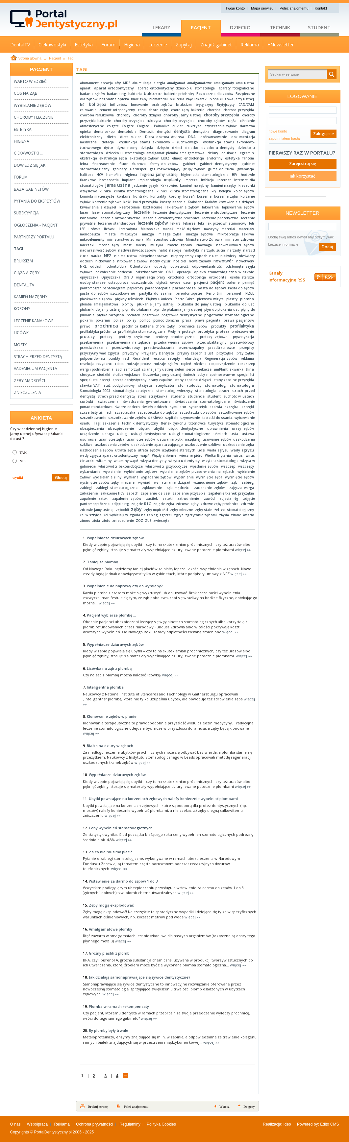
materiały (246, 229)
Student (319, 27)
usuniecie (88, 439)
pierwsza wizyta (210, 299)
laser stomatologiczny (111, 212)
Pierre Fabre (184, 299)
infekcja (207, 180)
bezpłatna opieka (114, 99)
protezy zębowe (213, 336)
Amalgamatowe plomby (110, 929)
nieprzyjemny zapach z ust (194, 256)
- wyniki (17, 477)
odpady (160, 266)
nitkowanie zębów (132, 261)
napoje (175, 250)
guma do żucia (221, 169)
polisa (118, 320)
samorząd (132, 369)
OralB (128, 277)
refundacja (192, 358)
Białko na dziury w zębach (110, 745)
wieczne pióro (190, 455)
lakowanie (210, 207)
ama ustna (245, 83)
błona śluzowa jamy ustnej (232, 99)
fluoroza (139, 163)
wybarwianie (90, 471)
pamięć (248, 282)
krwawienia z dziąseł (236, 202)
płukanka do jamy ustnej (199, 304)
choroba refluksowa (97, 115)
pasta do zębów (212, 288)
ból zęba (97, 104)
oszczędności (142, 282)
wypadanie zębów (156, 477)
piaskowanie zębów (96, 299)
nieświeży (228, 256)
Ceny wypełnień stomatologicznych (121, 827)
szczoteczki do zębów (198, 412)
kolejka (225, 191)
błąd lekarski (197, 99)
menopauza (90, 234)
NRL (83, 266)
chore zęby (158, 110)
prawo (85, 326)
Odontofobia (140, 266)
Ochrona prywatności (94, 1124)
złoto (106, 520)
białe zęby (139, 99)
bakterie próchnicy (179, 93)
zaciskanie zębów (209, 487)
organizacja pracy (150, 277)
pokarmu (103, 320)
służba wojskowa (126, 374)
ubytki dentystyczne (185, 428)
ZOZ (139, 520)
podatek (133, 315)
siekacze (204, 369)
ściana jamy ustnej (157, 369)
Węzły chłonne (164, 455)
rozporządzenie (222, 363)
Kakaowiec (169, 185)
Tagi (71, 58)
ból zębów (118, 104)
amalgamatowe (199, 83)
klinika (105, 191)
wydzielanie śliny (107, 477)
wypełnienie (184, 477)
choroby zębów (211, 120)
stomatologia (242, 385)
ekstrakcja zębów (144, 158)
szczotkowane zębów (236, 412)
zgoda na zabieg (143, 515)
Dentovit (146, 131)
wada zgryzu (217, 450)
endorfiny (214, 158)
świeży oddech (154, 406)
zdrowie (247, 503)
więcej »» (243, 549)
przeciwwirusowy (126, 347)
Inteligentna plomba (105, 687)
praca (186, 320)
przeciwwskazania (159, 347)
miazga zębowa (199, 234)
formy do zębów (164, 163)
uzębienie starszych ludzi (183, 450)
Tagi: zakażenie (106, 423)
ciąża (232, 120)
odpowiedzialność (207, 266)
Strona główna (29, 58)
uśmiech (220, 433)
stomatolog (215, 385)
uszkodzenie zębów (96, 450)
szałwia (216, 406)
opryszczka (89, 277)
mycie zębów (179, 244)
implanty (172, 179)
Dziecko (240, 27)
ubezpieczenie (121, 428)
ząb (234, 482)
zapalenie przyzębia (189, 493)
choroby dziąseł (147, 115)
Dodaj (327, 247)
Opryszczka (110, 277)
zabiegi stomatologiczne (116, 487)
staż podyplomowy (119, 385)
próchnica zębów (193, 326)
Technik (280, 27)
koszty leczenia (173, 202)
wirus (238, 455)
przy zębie (245, 353)
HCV (100, 174)
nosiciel (179, 261)
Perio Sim (214, 293)
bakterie (153, 93)
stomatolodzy (189, 385)
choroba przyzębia (238, 110)
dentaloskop (104, 131)
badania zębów (92, 93)
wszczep (228, 466)
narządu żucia (213, 250)
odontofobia (116, 266)
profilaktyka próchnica (98, 331)
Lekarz (161, 27)
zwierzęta (161, 520)
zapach (132, 493)
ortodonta (218, 277)
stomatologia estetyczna (133, 390)
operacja (184, 272)
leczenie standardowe (116, 223)
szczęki (247, 406)
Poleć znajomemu (294, 8)
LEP (82, 229)
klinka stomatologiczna (189, 191)
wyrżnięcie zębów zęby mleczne (107, 482)
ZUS (148, 520)
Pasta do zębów (241, 288)
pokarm (86, 320)
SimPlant (220, 369)
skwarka (236, 369)
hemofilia (113, 174)
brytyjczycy (204, 104)
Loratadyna (128, 229)
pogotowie (150, 315)
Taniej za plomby (102, 561)
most (127, 245)
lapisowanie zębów (238, 207)
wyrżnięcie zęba (209, 477)
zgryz (178, 515)
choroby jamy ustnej (182, 114)
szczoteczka (125, 412)
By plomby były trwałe (108, 1030)
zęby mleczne (181, 509)
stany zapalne (160, 379)
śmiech (189, 374)
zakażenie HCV (112, 493)
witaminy (104, 460)
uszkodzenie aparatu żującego (157, 444)
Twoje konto (235, 8)
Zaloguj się (323, 133)
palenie (233, 282)
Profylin (174, 331)
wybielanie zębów (140, 471)
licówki (109, 229)
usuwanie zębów (217, 439)
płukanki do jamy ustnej (100, 309)
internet (224, 180)
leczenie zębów (153, 223)
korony (175, 196)
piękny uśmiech (129, 298)
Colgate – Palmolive (153, 126)
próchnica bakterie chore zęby (148, 326)
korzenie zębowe (106, 202)
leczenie (142, 212)
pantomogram (114, 288)
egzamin (247, 153)
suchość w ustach (238, 396)
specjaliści (245, 374)
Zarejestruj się (302, 163)
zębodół (122, 509)
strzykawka (158, 396)
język (153, 185)
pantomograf (90, 288)
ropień (186, 363)
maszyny (211, 229)
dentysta (182, 131)
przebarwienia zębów (173, 342)
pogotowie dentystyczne (182, 315)
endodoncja (194, 158)
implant (128, 180)
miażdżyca (128, 234)
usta (234, 433)
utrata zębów (149, 450)
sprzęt (105, 379)
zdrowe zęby (187, 503)
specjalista (89, 379)
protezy (87, 336)
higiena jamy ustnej (159, 174)
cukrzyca (194, 126)
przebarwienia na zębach (128, 342)
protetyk (188, 331)
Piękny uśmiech (159, 299)
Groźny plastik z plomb (109, 953)
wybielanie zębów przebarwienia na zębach (197, 471)
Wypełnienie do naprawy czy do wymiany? (125, 585)
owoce (175, 282)
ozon (187, 282)
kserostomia (129, 207)
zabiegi (86, 487)
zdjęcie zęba (163, 503)
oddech (96, 266)
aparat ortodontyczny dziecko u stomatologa (175, 88)
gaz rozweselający (165, 169)
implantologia (149, 180)
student (214, 396)
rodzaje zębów (166, 363)
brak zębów (162, 104)
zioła (96, 520)
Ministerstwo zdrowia (164, 239)
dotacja (108, 142)
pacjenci (201, 282)
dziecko (191, 147)
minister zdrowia (239, 239)
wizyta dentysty (153, 460)
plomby (127, 304)
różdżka (200, 363)
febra (84, 163)
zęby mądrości (156, 509)
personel (234, 293)
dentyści (164, 131)
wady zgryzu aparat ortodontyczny (109, 455)
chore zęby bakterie (187, 110)
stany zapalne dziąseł (192, 379)
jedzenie (140, 185)
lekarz (175, 223)
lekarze (189, 223)
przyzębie (224, 353)
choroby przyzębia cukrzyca (137, 120)
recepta (159, 358)
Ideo (287, 1124)
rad (126, 358)
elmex (177, 158)
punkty (114, 358)
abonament (89, 83)
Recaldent (141, 358)
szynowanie (190, 417)
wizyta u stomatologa (220, 460)
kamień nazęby (223, 185)
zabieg (247, 482)
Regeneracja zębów (221, 358)
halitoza (86, 174)
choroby (123, 115)
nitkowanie (104, 261)
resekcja (87, 363)
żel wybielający (116, 515)
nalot (163, 250)
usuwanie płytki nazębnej (178, 439)
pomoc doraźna (166, 320)
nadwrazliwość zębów (98, 250)
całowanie (88, 110)
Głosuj (61, 477)
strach (223, 390)
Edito (324, 1124)
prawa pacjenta (207, 320)
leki (201, 223)
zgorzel (166, 515)
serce (190, 369)
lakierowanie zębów (182, 207)
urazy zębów (243, 428)
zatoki (167, 498)
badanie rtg (116, 93)
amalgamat (176, 83)
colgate (113, 126)
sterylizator (165, 385)
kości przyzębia (145, 202)
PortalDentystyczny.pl (53, 1132)
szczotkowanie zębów (127, 417)
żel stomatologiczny (237, 509)
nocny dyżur (160, 261)
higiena (131, 174)
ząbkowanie (152, 487)
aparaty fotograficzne (236, 88)
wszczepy (246, 466)
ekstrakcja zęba (113, 158)
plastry (231, 299)
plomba (247, 299)
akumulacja (141, 83)
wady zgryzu (242, 450)
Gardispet (138, 169)
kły (214, 191)
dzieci (177, 147)
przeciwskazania (94, 347)
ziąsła (224, 515)
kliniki (162, 191)
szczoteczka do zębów (157, 412)
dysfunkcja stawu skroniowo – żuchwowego (158, 142)
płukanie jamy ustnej (155, 304)
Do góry (249, 1106)
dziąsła (146, 147)
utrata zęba (125, 450)
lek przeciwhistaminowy (226, 223)
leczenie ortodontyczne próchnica (171, 218)
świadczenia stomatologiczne (202, 401)
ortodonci (176, 277)
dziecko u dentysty (217, 147)
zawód (209, 498)
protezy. (106, 336)
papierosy (135, 288)
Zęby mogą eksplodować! (112, 905)
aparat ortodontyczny (114, 87)
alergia (159, 83)
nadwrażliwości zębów (235, 245)
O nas (15, 1124)
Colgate (128, 126)
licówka (94, 229)
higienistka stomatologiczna (205, 174)
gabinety (119, 169)
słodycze (87, 374)
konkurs (124, 196)
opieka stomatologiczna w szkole (224, 272)
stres (141, 396)
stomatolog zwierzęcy (174, 390)
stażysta (145, 385)
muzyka (156, 245)
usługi (122, 433)
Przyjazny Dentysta (157, 353)
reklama (247, 358)
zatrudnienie (188, 498)
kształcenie (152, 207)
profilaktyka (242, 326)
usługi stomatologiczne (189, 433)
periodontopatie (189, 293)
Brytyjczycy (226, 104)
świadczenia (108, 401)
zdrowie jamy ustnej (97, 509)
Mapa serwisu (262, 8)
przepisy (246, 347)
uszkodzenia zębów (112, 444)
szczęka (231, 406)
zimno (85, 520)
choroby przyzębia (221, 114)
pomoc (144, 320)
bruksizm (184, 104)
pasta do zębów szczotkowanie (107, 293)
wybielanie (112, 471)
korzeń (188, 196)
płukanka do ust (239, 304)
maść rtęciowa (188, 229)
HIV (234, 174)
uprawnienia (217, 428)
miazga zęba (170, 234)
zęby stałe (203, 509)
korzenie (204, 196)
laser (84, 212)
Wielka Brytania (218, 455)
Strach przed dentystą (116, 396)
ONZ (170, 272)
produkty (218, 326)
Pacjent (201, 27)
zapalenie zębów (126, 498)
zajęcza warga (241, 487)
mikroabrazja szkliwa (235, 234)
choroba (213, 110)
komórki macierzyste (97, 196)
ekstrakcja (88, 158)
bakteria (135, 93)
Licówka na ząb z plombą (109, 668)
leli (251, 223)
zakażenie (89, 493)
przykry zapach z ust (195, 353)
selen (179, 369)
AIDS (126, 83)
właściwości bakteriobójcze (120, 466)
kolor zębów (244, 191)
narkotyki (191, 250)
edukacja (229, 153)
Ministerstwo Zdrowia (204, 239)
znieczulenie (123, 520)
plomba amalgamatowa (99, 304)
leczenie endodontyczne (216, 212)
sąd (118, 369)
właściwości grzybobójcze (166, 466)
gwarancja (245, 169)
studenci (177, 396)
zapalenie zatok (94, 498)
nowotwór (223, 260)
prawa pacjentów (239, 320)
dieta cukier (130, 136)
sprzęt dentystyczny (129, 379)
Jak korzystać (302, 176)
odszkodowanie (149, 272)
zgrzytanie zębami (201, 515)
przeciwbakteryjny (211, 342)
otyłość (161, 282)
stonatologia (205, 390)
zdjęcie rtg (120, 503)
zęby (136, 509)
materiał (228, 229)
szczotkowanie (93, 417)
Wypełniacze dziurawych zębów (115, 537)
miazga (148, 234)
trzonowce (197, 423)
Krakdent (195, 202)
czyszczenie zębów (221, 126)
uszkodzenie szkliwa (203, 444)
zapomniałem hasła (284, 138)
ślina (250, 369)
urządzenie (89, 433)
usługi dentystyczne (148, 433)
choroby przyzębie (179, 120)
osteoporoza (118, 282)
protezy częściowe (134, 336)
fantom (248, 158)
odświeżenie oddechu (113, 272)
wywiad (144, 482)
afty (118, 83)
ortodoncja (196, 277)
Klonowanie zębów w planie (112, 716)
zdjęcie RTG (141, 503)
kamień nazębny (194, 185)
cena (142, 110)
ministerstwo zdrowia (125, 239)
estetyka (232, 158)
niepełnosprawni (153, 256)
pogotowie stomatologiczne (229, 315)
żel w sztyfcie (91, 515)
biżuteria (177, 99)
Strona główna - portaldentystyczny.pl (76, 20)
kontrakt (140, 196)
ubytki (159, 428)
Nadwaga (204, 245)
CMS (334, 1124)
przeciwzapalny (191, 347)
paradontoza (184, 288)
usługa (108, 433)
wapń (144, 455)
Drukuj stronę (98, 1106)
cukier (177, 125)
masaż (168, 229)
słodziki (103, 374)
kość (127, 202)
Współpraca (37, 1124)
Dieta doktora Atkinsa (164, 136)
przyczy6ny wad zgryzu (99, 353)
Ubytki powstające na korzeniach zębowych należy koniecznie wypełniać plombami (163, 798)
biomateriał (158, 99)
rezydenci (104, 363)
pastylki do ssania (155, 293)
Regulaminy (129, 1124)
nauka (96, 256)
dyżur (108, 147)
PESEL (249, 293)
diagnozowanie (225, 131)
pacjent (217, 282)
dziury (213, 153)
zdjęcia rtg (228, 498)
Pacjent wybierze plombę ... (111, 615)
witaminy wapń (126, 460)
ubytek (144, 428)
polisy (131, 320)
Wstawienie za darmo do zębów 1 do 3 (123, 881)
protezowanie (243, 331)
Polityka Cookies (161, 1124)
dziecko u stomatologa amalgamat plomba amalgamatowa (155, 153)
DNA (192, 136)
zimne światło (242, 515)
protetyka (206, 331)
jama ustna (118, 185)
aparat (85, 88)
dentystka (201, 131)
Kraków (211, 202)
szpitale (171, 417)
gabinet (189, 163)
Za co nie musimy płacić (110, 851)
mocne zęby (109, 245)
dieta (111, 136)
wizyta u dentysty (184, 460)
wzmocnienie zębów (210, 482)
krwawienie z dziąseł (98, 207)
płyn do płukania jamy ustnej (178, 309)
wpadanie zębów (204, 466)
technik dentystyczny (140, 423)
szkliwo (155, 417)
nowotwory (245, 261)
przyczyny (130, 353)
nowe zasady (200, 261)
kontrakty (158, 196)
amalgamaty (224, 83)
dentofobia (127, 131)
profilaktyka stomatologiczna (141, 331)
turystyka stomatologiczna (231, 423)
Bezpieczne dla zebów (214, 93)
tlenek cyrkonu (173, 423)
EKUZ (165, 158)
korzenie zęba (226, 196)
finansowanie (103, 163)
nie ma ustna (125, 256)
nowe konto (278, 131)
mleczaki (87, 245)
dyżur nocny (126, 147)
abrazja (107, 83)
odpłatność (179, 266)
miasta (110, 234)
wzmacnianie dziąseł (172, 482)
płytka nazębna (110, 315)
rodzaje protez (139, 363)
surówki (86, 401)
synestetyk (198, 406)
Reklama (62, 1124)
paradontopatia (157, 288)
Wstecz (224, 1106)
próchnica (106, 325)
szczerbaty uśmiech (96, 412)
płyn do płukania (136, 309)
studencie (196, 396)
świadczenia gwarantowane (147, 401)
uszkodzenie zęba (238, 444)
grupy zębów (194, 169)
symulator (178, 406)
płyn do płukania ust (221, 309)
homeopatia (109, 180)
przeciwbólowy (242, 342)
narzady (234, 250)
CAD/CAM (246, 104)
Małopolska (150, 229)
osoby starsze (93, 282)
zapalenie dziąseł (155, 493)
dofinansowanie (213, 136)
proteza (222, 331)
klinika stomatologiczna (134, 191)
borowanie (139, 104)
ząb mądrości (177, 487)
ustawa (248, 433)
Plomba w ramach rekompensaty (119, 1006)
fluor (123, 163)
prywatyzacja (243, 336)
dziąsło (163, 147)
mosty (141, 245)
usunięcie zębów (141, 439)
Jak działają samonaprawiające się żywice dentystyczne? (139, 977)
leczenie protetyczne (220, 218)
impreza (191, 180)
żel (216, 509)
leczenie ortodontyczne (120, 218)
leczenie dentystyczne (172, 212)
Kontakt (321, 8)
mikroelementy (92, 239)
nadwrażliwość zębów (137, 250)
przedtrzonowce (221, 347)
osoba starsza (242, 277)
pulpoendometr (92, 358)
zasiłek (152, 498)
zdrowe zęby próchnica (219, 503)
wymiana (131, 477)
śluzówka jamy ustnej (162, 374)
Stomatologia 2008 (95, 390)
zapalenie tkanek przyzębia (231, 493)
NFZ (108, 255)
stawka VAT (90, 385)
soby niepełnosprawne (216, 374)
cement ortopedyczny (117, 110)
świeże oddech (127, 406)
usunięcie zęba (112, 439)
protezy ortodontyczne (175, 336)
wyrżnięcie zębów (239, 477)
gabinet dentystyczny (218, 163)
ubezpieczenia (92, 428)
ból (83, 104)
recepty (174, 358)
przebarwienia (91, 342)
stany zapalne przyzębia (233, 379)
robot (119, 363)
